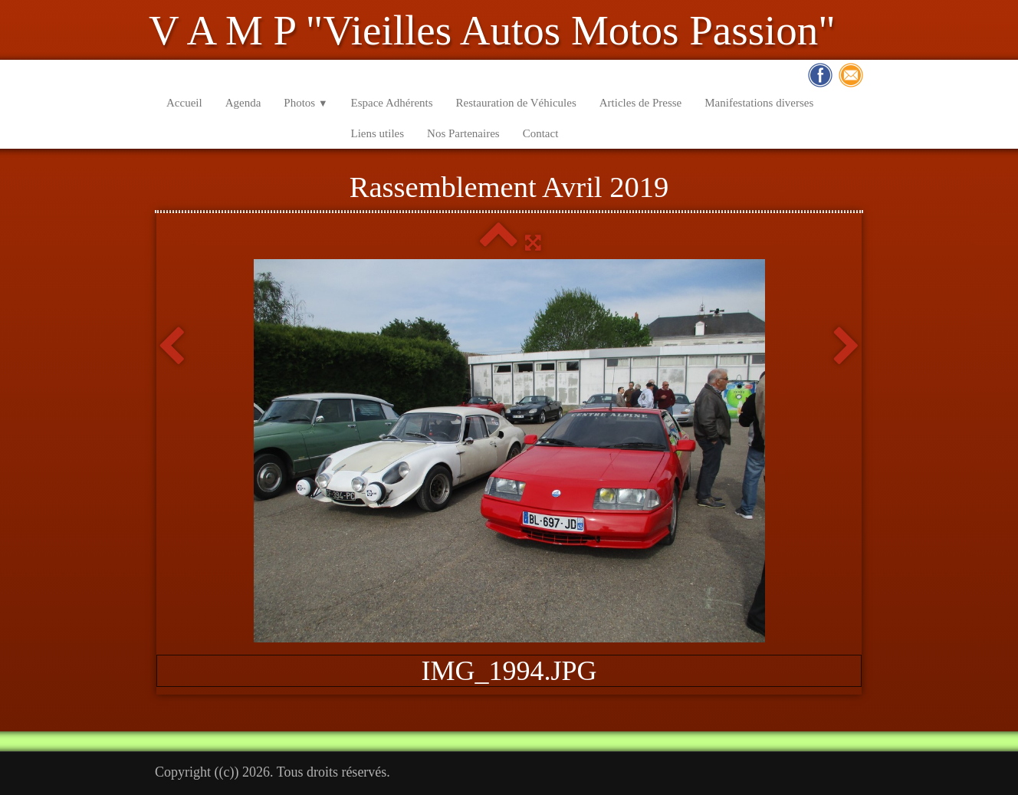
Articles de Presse (640, 103)
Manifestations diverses (758, 103)
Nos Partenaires (463, 133)
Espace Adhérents (392, 103)
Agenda (243, 103)
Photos (305, 103)
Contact (541, 133)
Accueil (184, 103)
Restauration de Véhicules (516, 103)
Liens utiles (378, 133)
